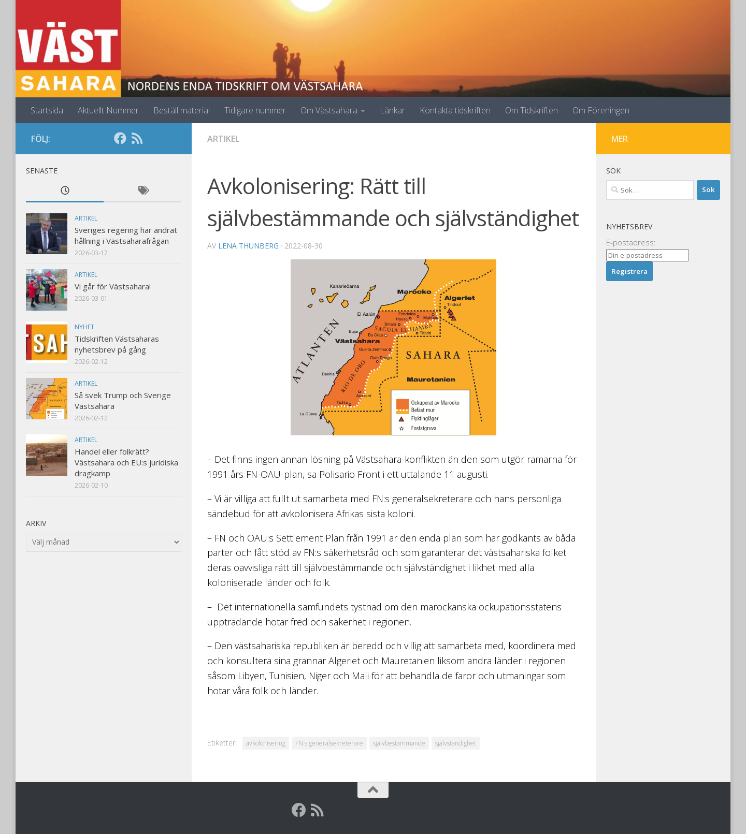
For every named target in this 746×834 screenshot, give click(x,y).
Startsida (47, 110)
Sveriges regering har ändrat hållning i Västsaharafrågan (126, 235)
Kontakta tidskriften (455, 110)
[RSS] (137, 138)
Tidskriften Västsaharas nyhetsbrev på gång (117, 344)
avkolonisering (265, 743)
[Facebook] (120, 138)
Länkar (392, 110)
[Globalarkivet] (153, 138)
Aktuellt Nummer (108, 110)
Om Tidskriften (531, 110)
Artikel (223, 138)
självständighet (455, 743)
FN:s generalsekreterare (329, 743)
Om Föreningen (600, 110)
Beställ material (181, 110)
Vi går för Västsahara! (113, 286)
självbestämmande (399, 743)
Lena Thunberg (248, 246)
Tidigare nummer (255, 110)
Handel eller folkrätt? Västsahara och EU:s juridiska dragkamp (126, 462)
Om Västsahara (328, 110)
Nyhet (84, 327)
